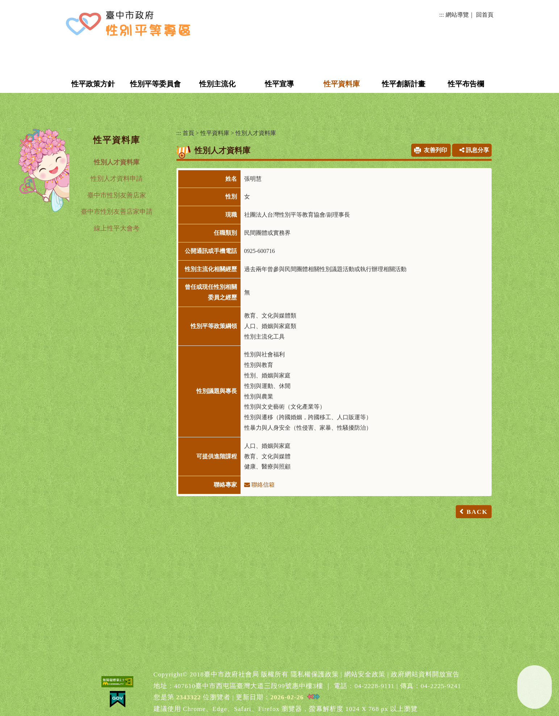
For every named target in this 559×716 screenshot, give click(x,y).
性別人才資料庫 (116, 162)
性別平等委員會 (155, 84)
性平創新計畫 (403, 84)
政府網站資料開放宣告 (425, 674)
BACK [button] (477, 511)
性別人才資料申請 (117, 178)
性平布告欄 (466, 84)
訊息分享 (474, 150)
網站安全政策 (364, 674)
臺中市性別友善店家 (116, 195)
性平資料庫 (342, 84)
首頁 (188, 133)
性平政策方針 (93, 84)
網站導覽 (457, 15)
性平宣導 (279, 84)
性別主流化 (217, 84)
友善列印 (435, 150)
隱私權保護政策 (315, 674)
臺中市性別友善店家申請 (117, 211)
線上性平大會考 (116, 228)
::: (441, 15)
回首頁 (484, 15)
